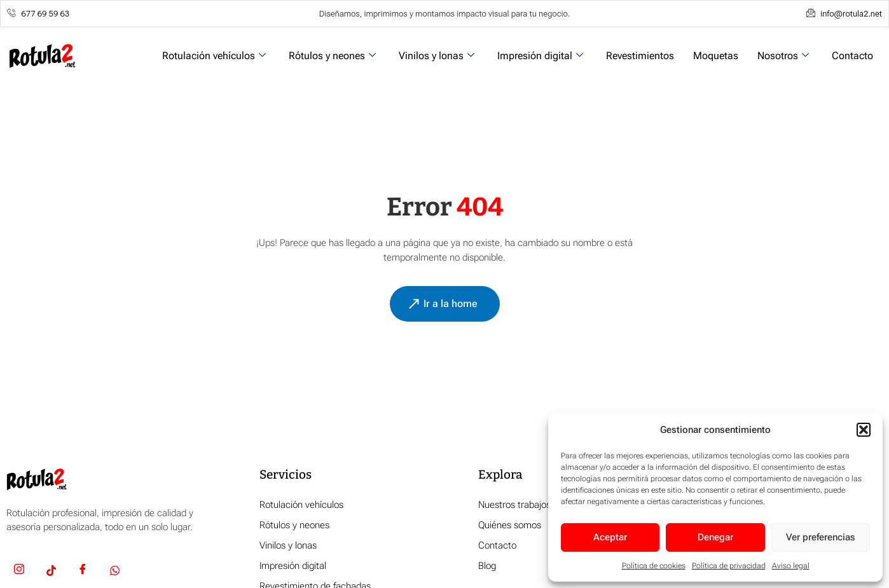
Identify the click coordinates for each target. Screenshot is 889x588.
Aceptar (610, 537)
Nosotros (783, 56)
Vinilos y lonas (436, 56)
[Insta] (19, 571)
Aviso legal (791, 565)
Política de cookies (654, 565)
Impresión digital (540, 56)
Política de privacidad (729, 565)
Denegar (715, 537)
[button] (863, 429)
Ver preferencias (820, 537)
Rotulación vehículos (214, 56)
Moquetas (715, 56)
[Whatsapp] (114, 571)
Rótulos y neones (332, 56)
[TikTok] (51, 571)
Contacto (852, 56)
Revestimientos (640, 56)
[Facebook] (82, 571)
